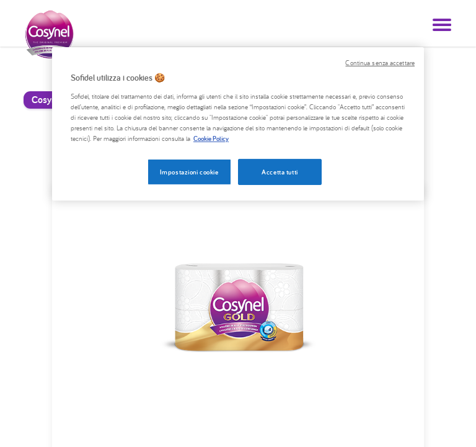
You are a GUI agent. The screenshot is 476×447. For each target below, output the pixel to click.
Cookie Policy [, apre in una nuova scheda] (211, 138)
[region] (238, 124)
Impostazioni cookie (189, 171)
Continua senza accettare (380, 62)
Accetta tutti (280, 171)
